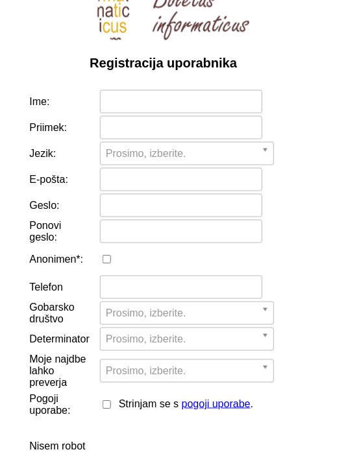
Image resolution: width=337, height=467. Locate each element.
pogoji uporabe (216, 403)
